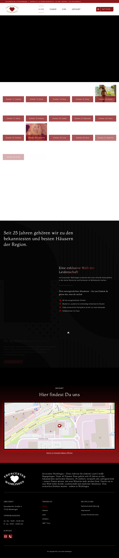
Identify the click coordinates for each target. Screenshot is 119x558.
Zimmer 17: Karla (13, 118)
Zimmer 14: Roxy (59, 99)
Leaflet (99, 449)
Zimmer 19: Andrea (36, 118)
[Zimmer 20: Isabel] (59, 113)
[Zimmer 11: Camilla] (13, 93)
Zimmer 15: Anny (82, 99)
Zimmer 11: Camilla (13, 99)
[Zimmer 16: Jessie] (105, 93)
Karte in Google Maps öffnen (59, 454)
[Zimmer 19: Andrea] (36, 113)
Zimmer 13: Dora (36, 99)
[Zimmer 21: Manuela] (82, 113)
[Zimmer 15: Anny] (82, 93)
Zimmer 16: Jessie (106, 99)
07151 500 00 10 (76, 1)
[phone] (10, 537)
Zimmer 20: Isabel (59, 118)
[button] (59, 427)
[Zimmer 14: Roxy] (59, 93)
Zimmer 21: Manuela (82, 118)
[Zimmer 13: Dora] (36, 93)
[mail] (6, 537)
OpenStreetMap (109, 449)
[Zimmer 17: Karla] (13, 113)
